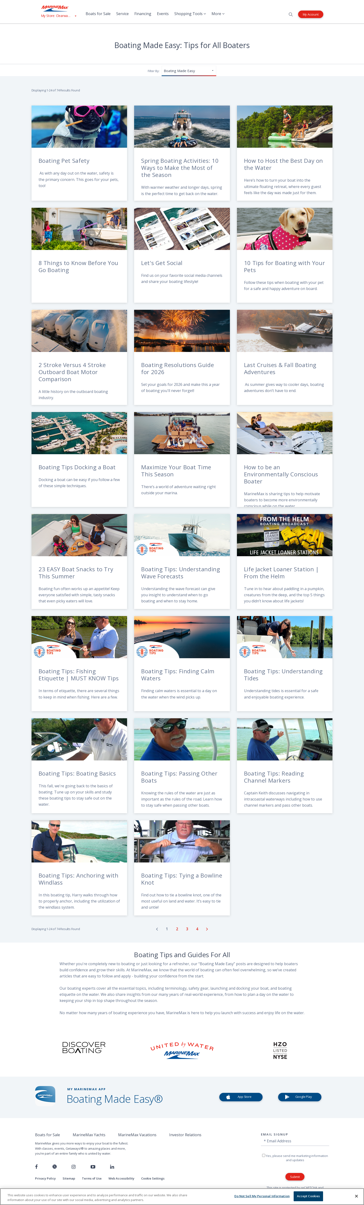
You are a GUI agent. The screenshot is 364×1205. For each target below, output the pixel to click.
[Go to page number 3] (187, 928)
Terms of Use (92, 1178)
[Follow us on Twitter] (54, 1166)
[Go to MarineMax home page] (58, 8)
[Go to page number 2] (177, 928)
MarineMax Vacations (137, 1134)
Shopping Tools (190, 13)
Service (122, 13)
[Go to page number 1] (167, 928)
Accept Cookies (308, 1196)
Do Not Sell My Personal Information (262, 1196)
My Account (311, 14)
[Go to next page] (207, 928)
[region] (182, 1196)
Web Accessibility (121, 1178)
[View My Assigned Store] (58, 15)
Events (163, 13)
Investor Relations (185, 1134)
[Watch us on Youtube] (93, 1166)
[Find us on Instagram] (74, 1166)
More (218, 13)
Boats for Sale (98, 13)
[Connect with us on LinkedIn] (112, 1166)
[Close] (356, 1196)
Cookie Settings (152, 1178)
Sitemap (69, 1178)
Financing (142, 13)
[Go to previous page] (157, 928)
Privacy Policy (45, 1178)
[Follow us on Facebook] (36, 1166)
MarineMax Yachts (89, 1134)
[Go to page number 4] (197, 928)
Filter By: (154, 71)
